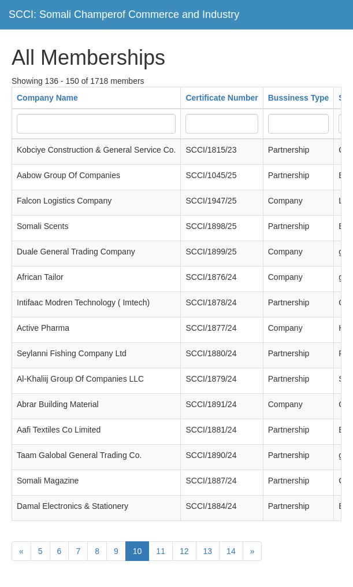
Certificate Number (221, 97)
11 (160, 551)
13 (208, 551)
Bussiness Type (298, 97)
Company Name (47, 97)
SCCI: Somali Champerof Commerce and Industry (124, 14)
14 (231, 551)
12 (184, 551)
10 (137, 551)
